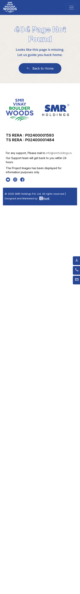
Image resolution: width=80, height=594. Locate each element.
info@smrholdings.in (59, 153)
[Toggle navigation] (71, 7)
